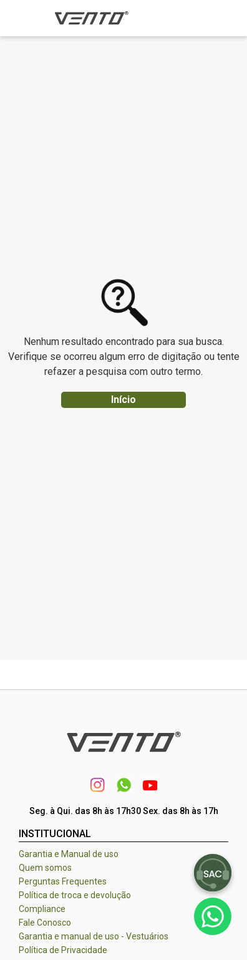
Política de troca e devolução (75, 895)
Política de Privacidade (63, 950)
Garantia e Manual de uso (69, 854)
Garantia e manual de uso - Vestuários (93, 936)
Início (123, 399)
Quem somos (45, 868)
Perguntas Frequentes (63, 881)
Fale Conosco (45, 923)
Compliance (42, 909)
